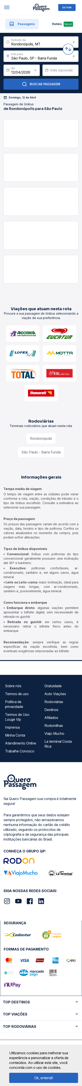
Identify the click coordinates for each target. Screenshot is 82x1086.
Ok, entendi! (43, 1078)
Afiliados (51, 717)
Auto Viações (55, 694)
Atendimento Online (20, 743)
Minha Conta (15, 735)
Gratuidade (53, 686)
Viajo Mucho (54, 733)
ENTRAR (67, 7)
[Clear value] (35, 70)
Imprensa (12, 727)
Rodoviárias (53, 702)
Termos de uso (17, 694)
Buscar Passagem (41, 84)
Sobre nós (13, 686)
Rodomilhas (53, 725)
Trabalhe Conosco (19, 751)
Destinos (51, 709)
